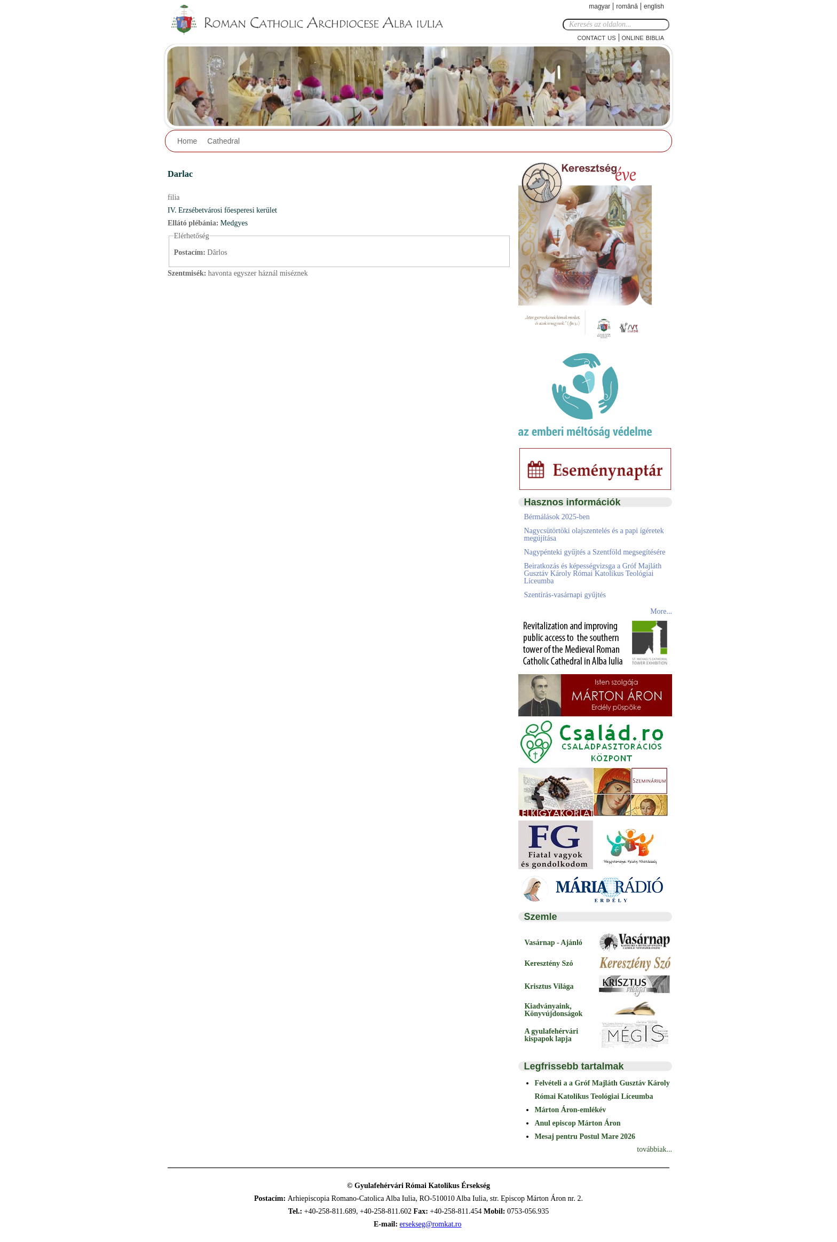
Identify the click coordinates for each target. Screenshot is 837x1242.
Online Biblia (643, 37)
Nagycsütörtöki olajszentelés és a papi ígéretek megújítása (594, 534)
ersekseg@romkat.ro (431, 1224)
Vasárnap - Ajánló (553, 943)
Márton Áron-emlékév (570, 1110)
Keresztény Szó (548, 963)
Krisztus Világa (548, 986)
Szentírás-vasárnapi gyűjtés (565, 595)
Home (187, 141)
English (654, 6)
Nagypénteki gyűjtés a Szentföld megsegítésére (594, 552)
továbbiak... (654, 1149)
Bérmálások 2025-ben (556, 517)
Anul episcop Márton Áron (577, 1123)
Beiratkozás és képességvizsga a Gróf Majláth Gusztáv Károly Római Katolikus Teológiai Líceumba (592, 573)
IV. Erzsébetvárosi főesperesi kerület (222, 210)
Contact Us (597, 37)
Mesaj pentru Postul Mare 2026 (584, 1136)
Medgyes (234, 223)
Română (627, 6)
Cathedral (223, 141)
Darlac (180, 174)
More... (661, 611)
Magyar (599, 6)
